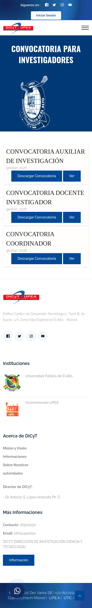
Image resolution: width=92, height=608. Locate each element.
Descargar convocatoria (36, 176)
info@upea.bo (19, 533)
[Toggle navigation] (85, 27)
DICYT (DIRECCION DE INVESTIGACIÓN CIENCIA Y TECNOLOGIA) (42, 544)
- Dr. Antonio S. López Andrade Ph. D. (32, 492)
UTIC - (69, 598)
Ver (72, 176)
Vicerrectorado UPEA (31, 402)
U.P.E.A (54, 598)
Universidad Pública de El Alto (38, 376)
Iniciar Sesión (46, 15)
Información (18, 560)
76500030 (19, 525)
